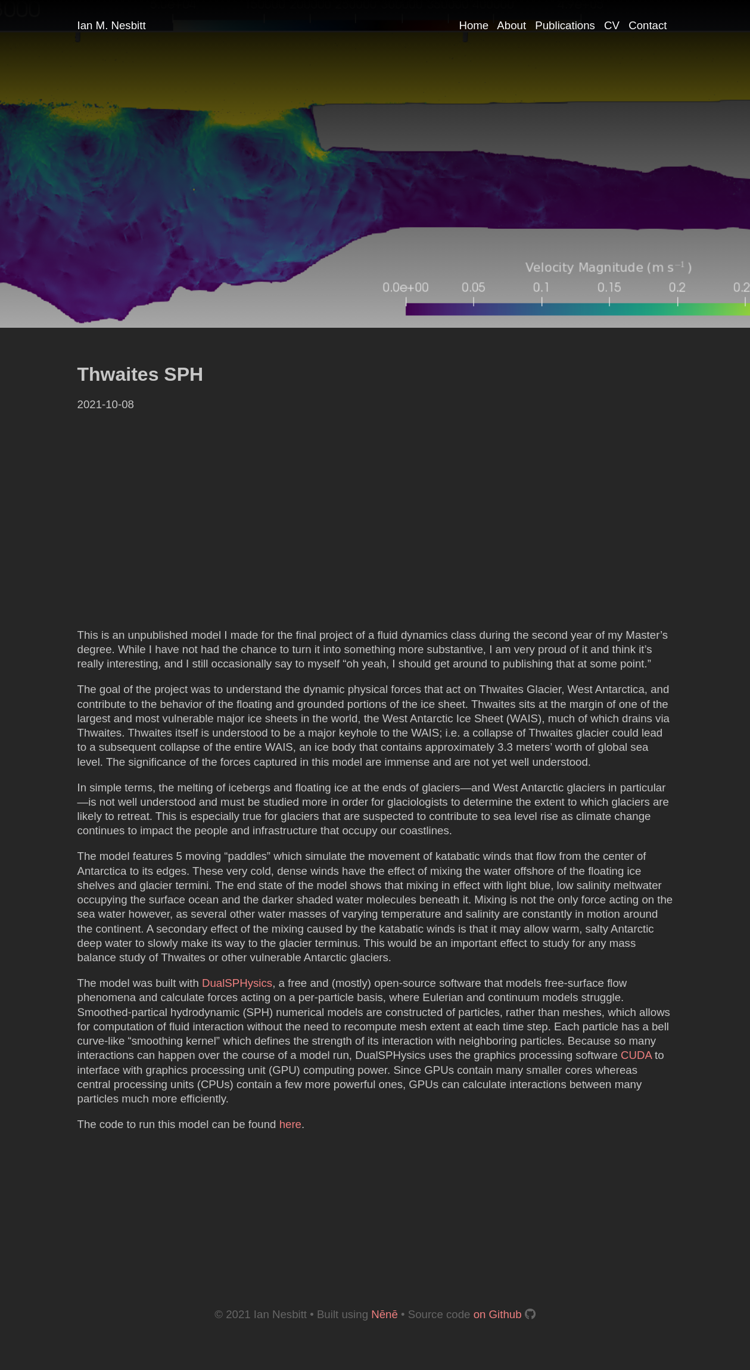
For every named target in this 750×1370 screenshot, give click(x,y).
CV (612, 25)
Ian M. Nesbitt (111, 25)
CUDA (636, 1055)
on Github (498, 1314)
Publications (565, 25)
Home (473, 25)
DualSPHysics (237, 983)
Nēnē (384, 1314)
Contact (647, 25)
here (290, 1124)
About (511, 25)
